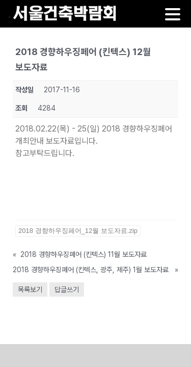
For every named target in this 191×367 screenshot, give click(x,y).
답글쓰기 (66, 289)
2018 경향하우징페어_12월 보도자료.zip (78, 230)
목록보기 (30, 289)
